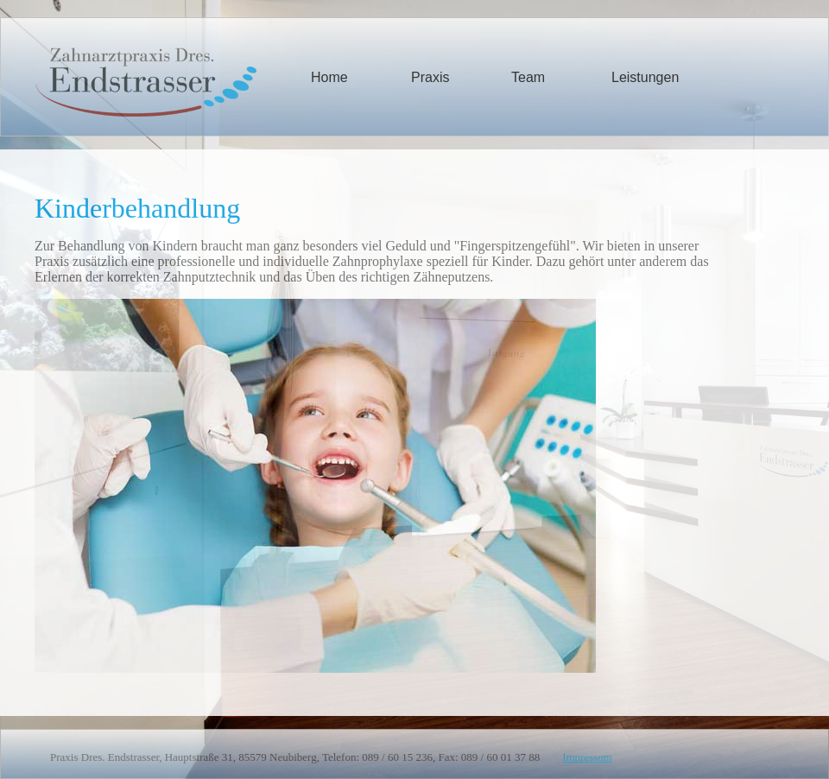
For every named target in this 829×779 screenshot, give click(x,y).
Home (329, 77)
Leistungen (645, 77)
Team (528, 77)
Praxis (430, 77)
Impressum (587, 756)
